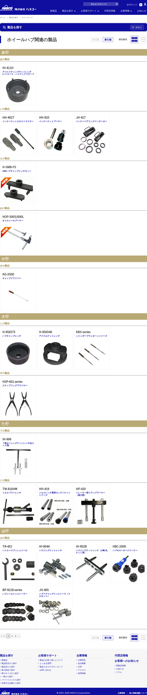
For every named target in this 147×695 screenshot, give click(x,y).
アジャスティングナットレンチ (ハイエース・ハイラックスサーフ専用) (18, 74)
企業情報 (125, 10)
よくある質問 (45, 663)
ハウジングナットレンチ (50, 550)
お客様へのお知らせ (127, 661)
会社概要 (82, 663)
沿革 (80, 666)
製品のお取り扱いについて (51, 660)
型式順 (95, 39)
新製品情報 (121, 665)
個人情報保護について (138, 693)
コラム (119, 672)
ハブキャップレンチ (11, 336)
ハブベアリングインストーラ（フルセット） (54, 595)
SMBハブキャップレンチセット (16, 171)
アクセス (82, 670)
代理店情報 (109, 10)
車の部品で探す (8, 670)
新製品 (53, 10)
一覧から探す (7, 676)
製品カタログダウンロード (51, 666)
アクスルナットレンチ (49, 336)
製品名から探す (8, 666)
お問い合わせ (45, 670)
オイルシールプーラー (12, 220)
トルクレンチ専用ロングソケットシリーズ (54, 493)
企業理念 (82, 660)
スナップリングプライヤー (14, 385)
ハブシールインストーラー (14, 594)
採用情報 (82, 673)
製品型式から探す (9, 663)
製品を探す (67, 10)
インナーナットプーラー (50, 121)
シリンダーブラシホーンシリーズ (91, 336)
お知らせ (141, 10)
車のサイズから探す (10, 673)
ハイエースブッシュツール (14, 550)
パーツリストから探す (11, 680)
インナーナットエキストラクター (18, 121)
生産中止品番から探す (11, 683)
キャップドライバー (11, 278)
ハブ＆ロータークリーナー (125, 550)
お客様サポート (89, 10)
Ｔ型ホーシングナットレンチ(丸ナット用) (18, 444)
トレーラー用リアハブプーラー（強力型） (90, 493)
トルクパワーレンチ (11, 492)
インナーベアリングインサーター (91, 121)
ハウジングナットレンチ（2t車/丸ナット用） (92, 551)
